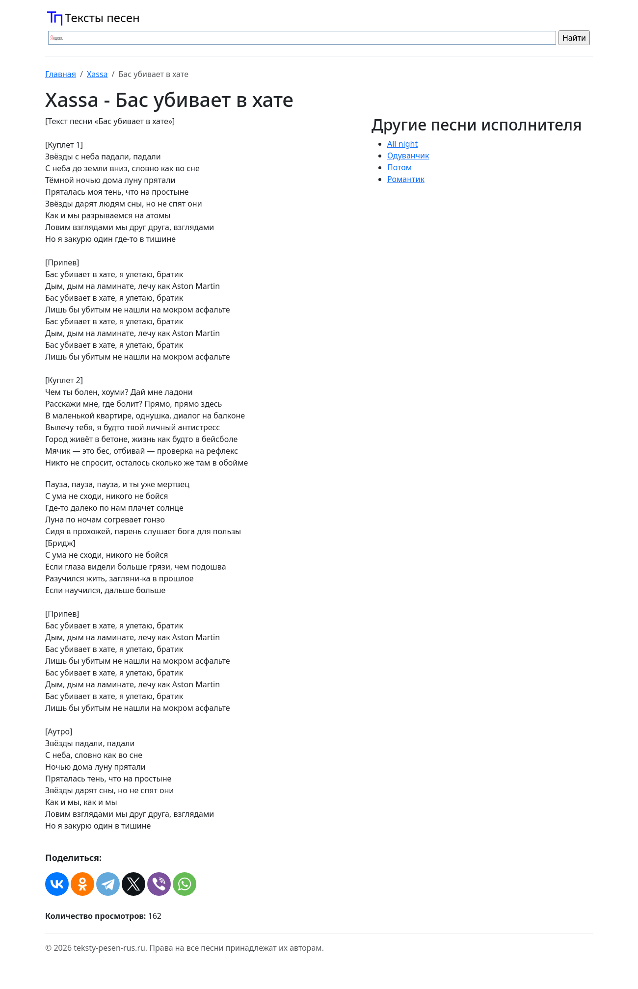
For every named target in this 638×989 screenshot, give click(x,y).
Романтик (406, 179)
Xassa (97, 74)
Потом (399, 167)
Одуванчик (408, 155)
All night (402, 143)
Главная (60, 74)
